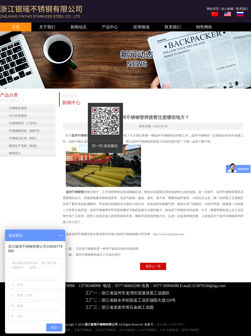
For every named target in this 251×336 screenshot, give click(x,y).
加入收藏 (227, 9)
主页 (16, 27)
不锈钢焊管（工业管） (24, 123)
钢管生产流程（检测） (24, 146)
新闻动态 (79, 27)
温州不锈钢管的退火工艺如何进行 (98, 254)
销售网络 (204, 27)
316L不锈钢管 (169, 330)
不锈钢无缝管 (18, 108)
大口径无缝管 (18, 115)
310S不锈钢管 (148, 330)
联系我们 (241, 9)
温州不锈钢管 (80, 135)
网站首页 (213, 9)
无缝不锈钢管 (83, 330)
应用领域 (141, 27)
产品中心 (110, 27)
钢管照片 (15, 153)
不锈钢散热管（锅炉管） (25, 130)
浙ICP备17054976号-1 (170, 324)
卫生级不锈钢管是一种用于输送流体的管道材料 (107, 248)
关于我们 (47, 27)
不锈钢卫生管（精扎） (24, 138)
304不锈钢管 (127, 330)
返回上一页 (153, 266)
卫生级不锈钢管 (105, 330)
